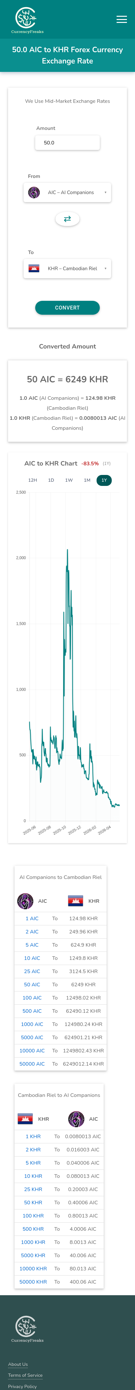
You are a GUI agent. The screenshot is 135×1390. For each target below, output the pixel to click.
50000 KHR (33, 1282)
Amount (45, 128)
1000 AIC (32, 1024)
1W (69, 480)
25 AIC (32, 971)
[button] (122, 19)
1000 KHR (33, 1242)
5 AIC (32, 945)
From (34, 176)
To (31, 252)
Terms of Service (25, 1375)
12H (32, 480)
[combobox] (67, 192)
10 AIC (32, 958)
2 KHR (33, 1149)
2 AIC (32, 931)
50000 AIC (32, 1064)
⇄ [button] (67, 219)
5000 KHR (33, 1255)
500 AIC (32, 1011)
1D (51, 480)
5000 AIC (32, 1037)
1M (87, 480)
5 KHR (33, 1163)
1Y (104, 480)
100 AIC (32, 997)
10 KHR (33, 1176)
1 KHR (33, 1136)
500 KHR (33, 1229)
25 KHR (33, 1189)
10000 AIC (32, 1050)
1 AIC (32, 918)
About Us (18, 1364)
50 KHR (33, 1202)
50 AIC (32, 984)
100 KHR (33, 1215)
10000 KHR (33, 1268)
